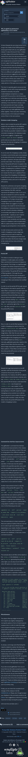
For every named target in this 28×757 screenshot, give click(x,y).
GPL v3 (19, 736)
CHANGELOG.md (5, 693)
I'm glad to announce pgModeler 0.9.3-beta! (10, 29)
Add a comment (22, 724)
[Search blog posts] (12, 12)
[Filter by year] (10, 20)
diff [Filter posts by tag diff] (25, 718)
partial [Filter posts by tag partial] (20, 718)
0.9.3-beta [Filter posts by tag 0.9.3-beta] (15, 718)
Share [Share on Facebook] (2, 708)
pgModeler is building (10, 682)
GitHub (3, 697)
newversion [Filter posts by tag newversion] (8, 718)
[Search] (21, 12)
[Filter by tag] (12, 16)
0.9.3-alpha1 (4, 277)
